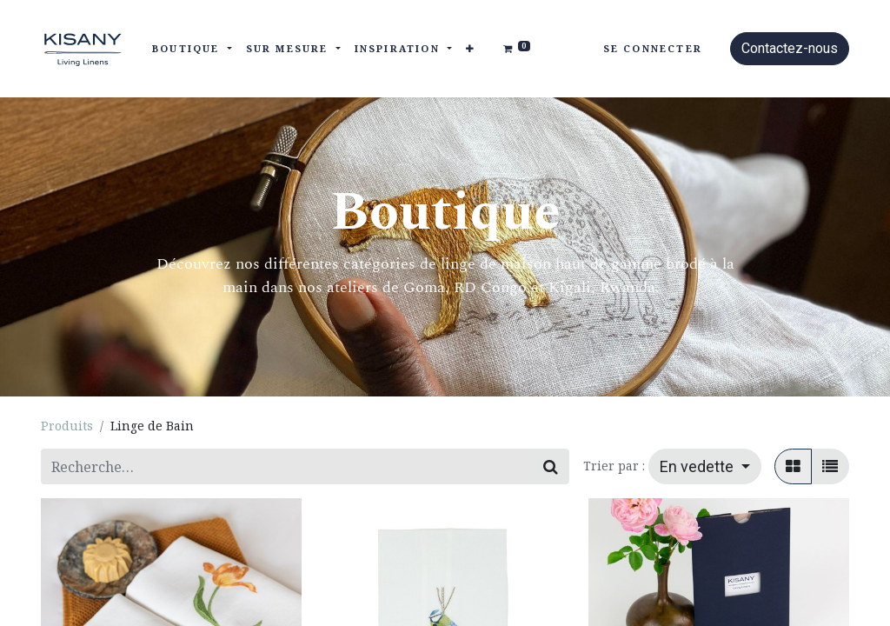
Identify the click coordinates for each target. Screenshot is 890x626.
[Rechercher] (550, 466)
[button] (470, 49)
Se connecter (652, 48)
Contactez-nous (789, 48)
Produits (67, 425)
